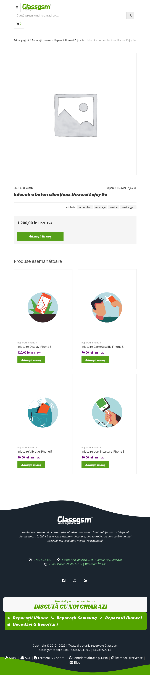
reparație (100, 207)
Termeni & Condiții (49, 658)
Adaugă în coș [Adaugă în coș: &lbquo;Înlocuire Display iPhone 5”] (31, 360)
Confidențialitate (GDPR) (88, 658)
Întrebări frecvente (127, 658)
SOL (25, 658)
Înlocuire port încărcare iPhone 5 (102, 451)
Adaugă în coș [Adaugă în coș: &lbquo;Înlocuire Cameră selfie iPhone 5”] (95, 360)
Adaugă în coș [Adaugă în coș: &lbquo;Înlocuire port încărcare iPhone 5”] (95, 465)
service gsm (128, 207)
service (114, 207)
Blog (75, 662)
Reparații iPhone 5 (27, 342)
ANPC (11, 658)
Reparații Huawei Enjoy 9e (69, 40)
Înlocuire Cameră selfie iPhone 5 (102, 347)
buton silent (84, 207)
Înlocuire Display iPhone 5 (34, 347)
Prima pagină (21, 40)
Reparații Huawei (41, 40)
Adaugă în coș (40, 236)
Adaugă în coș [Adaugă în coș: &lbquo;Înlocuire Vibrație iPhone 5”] (31, 465)
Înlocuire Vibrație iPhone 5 (34, 451)
